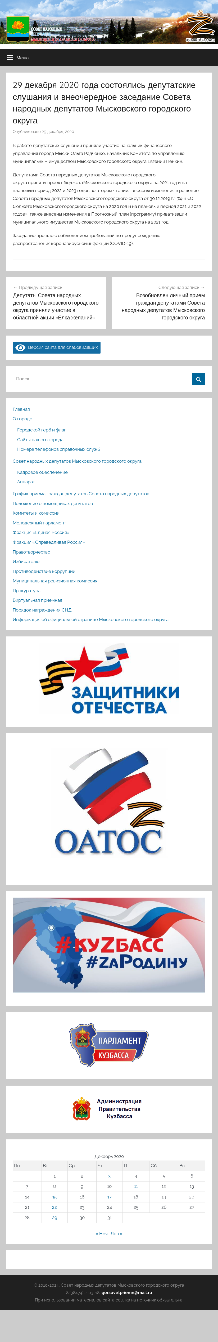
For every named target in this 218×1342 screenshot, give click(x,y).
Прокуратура (26, 590)
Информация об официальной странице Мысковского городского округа (91, 619)
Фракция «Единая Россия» (41, 532)
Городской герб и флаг (41, 430)
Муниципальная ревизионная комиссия (55, 580)
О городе (22, 418)
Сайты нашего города (40, 439)
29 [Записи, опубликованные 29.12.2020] (54, 1217)
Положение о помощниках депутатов (53, 503)
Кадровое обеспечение (42, 472)
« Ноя (102, 1233)
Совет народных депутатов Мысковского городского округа (77, 461)
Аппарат (26, 481)
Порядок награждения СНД (42, 610)
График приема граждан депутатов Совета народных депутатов (81, 493)
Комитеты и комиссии (36, 513)
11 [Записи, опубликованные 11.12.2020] (136, 1186)
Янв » (116, 1233)
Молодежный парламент (39, 522)
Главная (21, 409)
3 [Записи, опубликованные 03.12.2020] (109, 1176)
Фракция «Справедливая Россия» (49, 542)
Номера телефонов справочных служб (58, 449)
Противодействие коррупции (44, 571)
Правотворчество (31, 552)
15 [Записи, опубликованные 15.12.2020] (54, 1197)
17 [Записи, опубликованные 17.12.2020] (109, 1197)
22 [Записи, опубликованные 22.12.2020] (54, 1207)
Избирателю (26, 561)
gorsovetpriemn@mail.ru (127, 1292)
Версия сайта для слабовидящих (56, 347)
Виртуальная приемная (37, 600)
